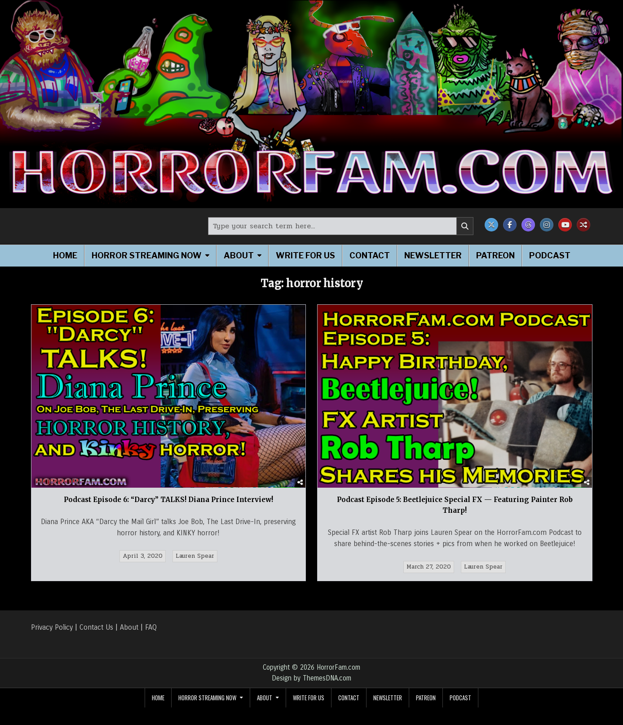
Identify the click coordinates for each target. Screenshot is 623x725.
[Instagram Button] (546, 224)
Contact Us (96, 627)
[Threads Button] (528, 224)
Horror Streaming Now (147, 255)
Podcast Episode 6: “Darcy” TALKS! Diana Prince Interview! (168, 499)
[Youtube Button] (565, 224)
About (239, 255)
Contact (369, 255)
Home (65, 255)
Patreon (495, 255)
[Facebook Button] (510, 224)
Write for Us (305, 255)
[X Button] (491, 224)
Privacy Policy (52, 627)
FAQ (151, 627)
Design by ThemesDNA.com (311, 678)
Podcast (549, 255)
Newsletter (433, 255)
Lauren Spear (195, 556)
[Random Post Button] (583, 224)
